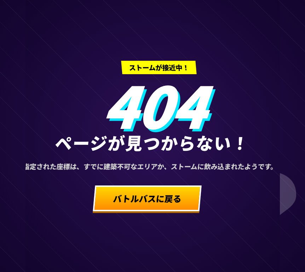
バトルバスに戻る (147, 198)
